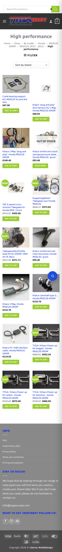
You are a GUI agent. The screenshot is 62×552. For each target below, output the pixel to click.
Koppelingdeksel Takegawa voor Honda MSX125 (44, 201)
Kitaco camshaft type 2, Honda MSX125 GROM (45, 297)
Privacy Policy (9, 451)
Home (7, 43)
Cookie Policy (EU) (11, 446)
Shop (17, 43)
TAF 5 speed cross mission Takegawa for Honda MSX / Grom (13, 207)
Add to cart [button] (11, 111)
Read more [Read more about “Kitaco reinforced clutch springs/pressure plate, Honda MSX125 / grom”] (40, 166)
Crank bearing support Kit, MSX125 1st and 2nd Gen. (14, 99)
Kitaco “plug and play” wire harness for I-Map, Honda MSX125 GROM (44, 107)
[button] (4, 21)
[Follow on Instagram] (44, 2)
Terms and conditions (13, 457)
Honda (41, 43)
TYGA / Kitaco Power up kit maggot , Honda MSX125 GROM (45, 348)
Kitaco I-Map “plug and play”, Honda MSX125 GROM (14, 154)
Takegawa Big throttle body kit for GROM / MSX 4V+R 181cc (15, 254)
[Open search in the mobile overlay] (32, 9)
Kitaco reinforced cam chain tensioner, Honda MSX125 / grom (44, 254)
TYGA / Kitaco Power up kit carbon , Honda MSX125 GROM (14, 395)
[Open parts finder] (52, 276)
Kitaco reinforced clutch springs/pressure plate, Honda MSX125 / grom (45, 154)
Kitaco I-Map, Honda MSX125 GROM (12, 305)
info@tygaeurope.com (16, 505)
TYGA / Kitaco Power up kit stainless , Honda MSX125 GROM (45, 395)
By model (29, 43)
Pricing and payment (28, 2)
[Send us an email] (47, 2)
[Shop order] (31, 65)
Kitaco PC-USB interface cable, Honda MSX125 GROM (15, 350)
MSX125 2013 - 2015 (32, 46)
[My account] (51, 21)
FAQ (14, 2)
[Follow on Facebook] (41, 2)
